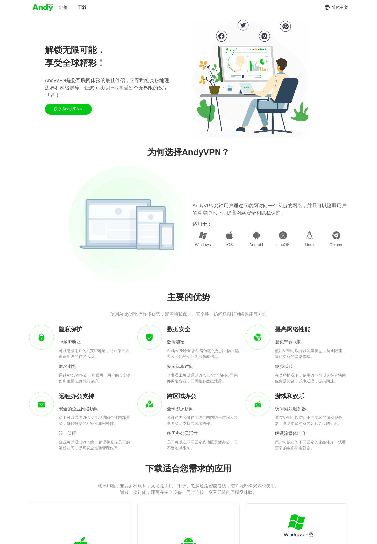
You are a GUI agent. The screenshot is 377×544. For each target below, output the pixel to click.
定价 (63, 7)
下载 (82, 7)
